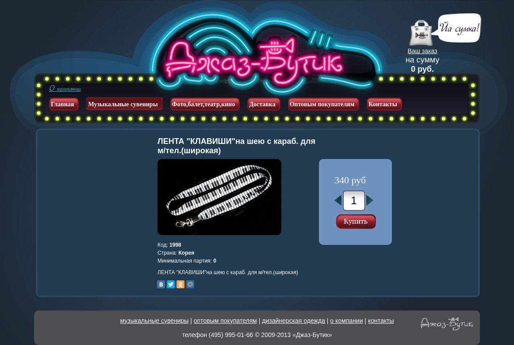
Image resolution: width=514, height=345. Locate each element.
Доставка (262, 104)
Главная (62, 104)
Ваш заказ (422, 50)
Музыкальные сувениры (122, 104)
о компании (346, 320)
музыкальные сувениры (154, 320)
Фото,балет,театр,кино (203, 104)
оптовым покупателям (225, 320)
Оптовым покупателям (322, 104)
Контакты (382, 104)
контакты (381, 320)
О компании (65, 88)
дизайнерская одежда (293, 320)
